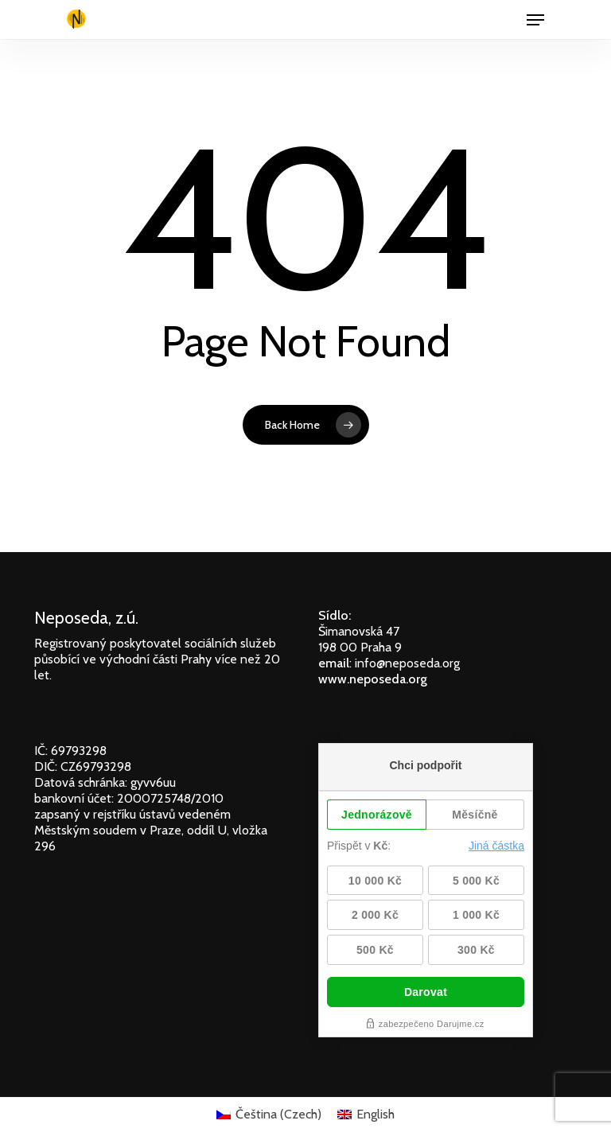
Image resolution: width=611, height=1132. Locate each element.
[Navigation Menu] (535, 20)
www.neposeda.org (372, 679)
